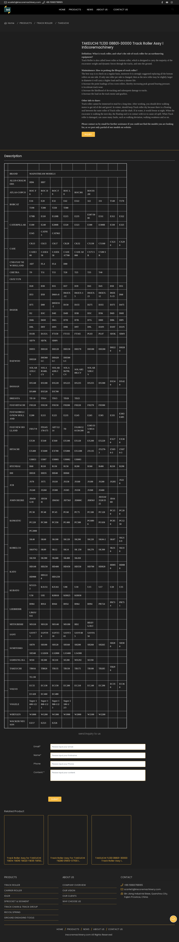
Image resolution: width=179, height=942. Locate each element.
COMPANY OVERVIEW (74, 885)
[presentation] (55, 789)
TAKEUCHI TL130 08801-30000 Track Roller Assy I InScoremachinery (111, 859)
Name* (37, 755)
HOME (62, 9)
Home (11, 23)
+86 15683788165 (54, 2)
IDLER (7, 896)
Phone (37, 763)
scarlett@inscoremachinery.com (24, 2)
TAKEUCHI (63, 23)
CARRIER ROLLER (13, 890)
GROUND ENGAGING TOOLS (19, 917)
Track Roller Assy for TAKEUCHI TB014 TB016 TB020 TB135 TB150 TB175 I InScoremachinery (24, 859)
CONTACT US (120, 9)
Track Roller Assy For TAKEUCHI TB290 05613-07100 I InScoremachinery (67, 859)
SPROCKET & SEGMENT (16, 901)
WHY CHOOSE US (72, 901)
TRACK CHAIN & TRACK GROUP (21, 906)
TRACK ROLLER (44, 23)
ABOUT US (102, 9)
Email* (37, 746)
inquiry (88, 134)
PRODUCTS (75, 9)
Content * (39, 772)
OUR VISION (69, 890)
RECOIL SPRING (12, 912)
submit (55, 799)
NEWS (90, 9)
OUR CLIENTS (69, 896)
